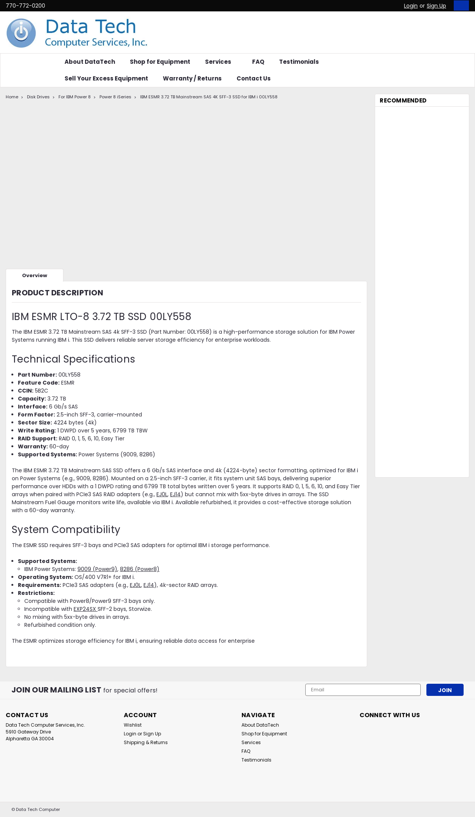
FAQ (258, 62)
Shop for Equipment (160, 62)
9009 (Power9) (97, 569)
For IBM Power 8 (74, 97)
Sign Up (436, 5)
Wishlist (133, 725)
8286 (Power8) (139, 569)
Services (221, 62)
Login (411, 5)
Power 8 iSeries (115, 97)
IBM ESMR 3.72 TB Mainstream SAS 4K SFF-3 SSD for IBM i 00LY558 (209, 97)
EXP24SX (86, 609)
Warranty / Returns (192, 78)
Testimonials (299, 62)
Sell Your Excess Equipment (106, 78)
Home (12, 97)
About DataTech (90, 62)
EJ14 (175, 494)
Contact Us (254, 78)
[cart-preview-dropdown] (459, 5)
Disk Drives (38, 97)
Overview (34, 275)
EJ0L (161, 494)
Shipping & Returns (146, 742)
